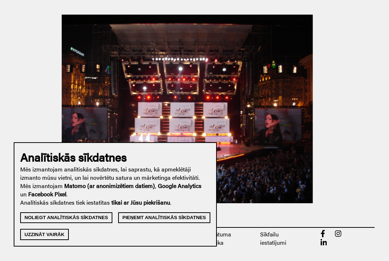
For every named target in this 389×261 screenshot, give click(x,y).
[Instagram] (338, 235)
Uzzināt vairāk (44, 234)
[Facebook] (323, 235)
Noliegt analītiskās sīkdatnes (66, 217)
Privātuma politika (218, 238)
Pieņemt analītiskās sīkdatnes (164, 217)
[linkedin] (324, 244)
